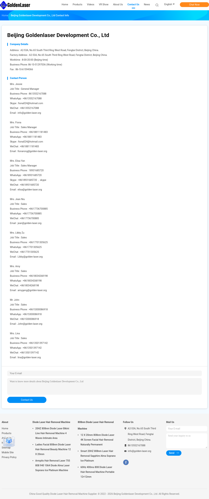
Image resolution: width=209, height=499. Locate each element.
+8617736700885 (32, 213)
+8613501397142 (32, 347)
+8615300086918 (32, 314)
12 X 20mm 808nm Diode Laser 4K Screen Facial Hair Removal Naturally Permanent (97, 440)
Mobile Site (8, 452)
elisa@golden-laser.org (30, 189)
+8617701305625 (32, 247)
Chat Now (194, 4)
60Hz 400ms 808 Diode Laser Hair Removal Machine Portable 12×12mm (97, 472)
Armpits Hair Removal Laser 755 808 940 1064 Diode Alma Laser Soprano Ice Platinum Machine (52, 465)
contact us (27, 399)
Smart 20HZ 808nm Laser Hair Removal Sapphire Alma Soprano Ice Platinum (98, 456)
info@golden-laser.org (29, 112)
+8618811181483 (32, 136)
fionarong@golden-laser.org (32, 151)
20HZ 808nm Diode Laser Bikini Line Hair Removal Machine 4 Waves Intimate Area (52, 433)
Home (5, 428)
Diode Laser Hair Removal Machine (51, 422)
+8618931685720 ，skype (32, 180)
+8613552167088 (32, 98)
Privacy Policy (9, 457)
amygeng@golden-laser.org (32, 290)
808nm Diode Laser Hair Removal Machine (96, 425)
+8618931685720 (32, 175)
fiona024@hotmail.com (30, 103)
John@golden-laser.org (30, 323)
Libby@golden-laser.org (30, 256)
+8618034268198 (32, 280)
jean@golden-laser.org (29, 223)
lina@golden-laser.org (29, 357)
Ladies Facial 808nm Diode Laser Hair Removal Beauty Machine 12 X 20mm (53, 449)
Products (6, 433)
